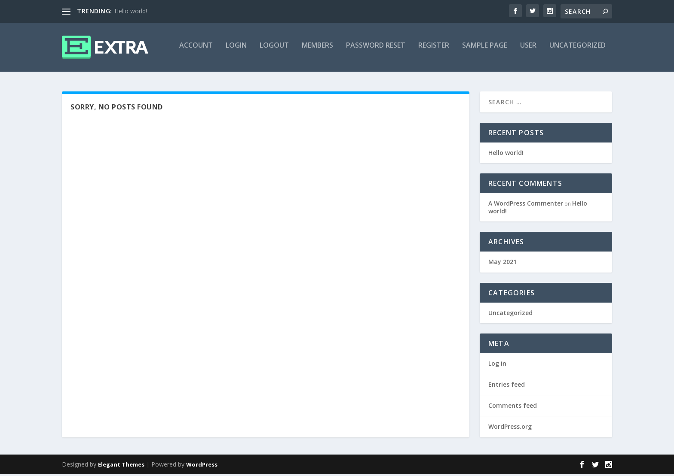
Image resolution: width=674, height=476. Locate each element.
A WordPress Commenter (525, 205)
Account (196, 50)
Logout (274, 50)
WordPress (202, 466)
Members (317, 50)
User (528, 50)
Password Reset (375, 50)
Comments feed (512, 407)
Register (433, 50)
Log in (497, 365)
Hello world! (130, 11)
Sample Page (484, 50)
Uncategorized (577, 50)
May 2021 (502, 264)
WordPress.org (510, 428)
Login (236, 50)
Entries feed (506, 386)
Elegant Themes (121, 466)
